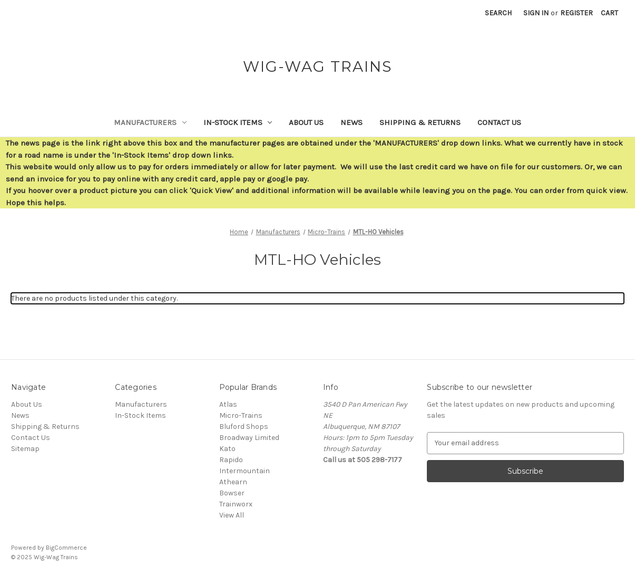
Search (498, 12)
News (351, 122)
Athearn (233, 481)
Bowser (232, 493)
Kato (227, 448)
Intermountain (244, 470)
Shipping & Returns (420, 122)
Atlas (228, 404)
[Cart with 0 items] (609, 13)
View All (231, 515)
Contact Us (499, 122)
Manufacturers (150, 122)
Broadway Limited (249, 437)
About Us (306, 122)
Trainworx (235, 504)
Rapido (231, 459)
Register (576, 12)
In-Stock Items (237, 122)
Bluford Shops (243, 426)
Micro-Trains (240, 415)
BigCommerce (66, 547)
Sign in (536, 12)
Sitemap (25, 448)
